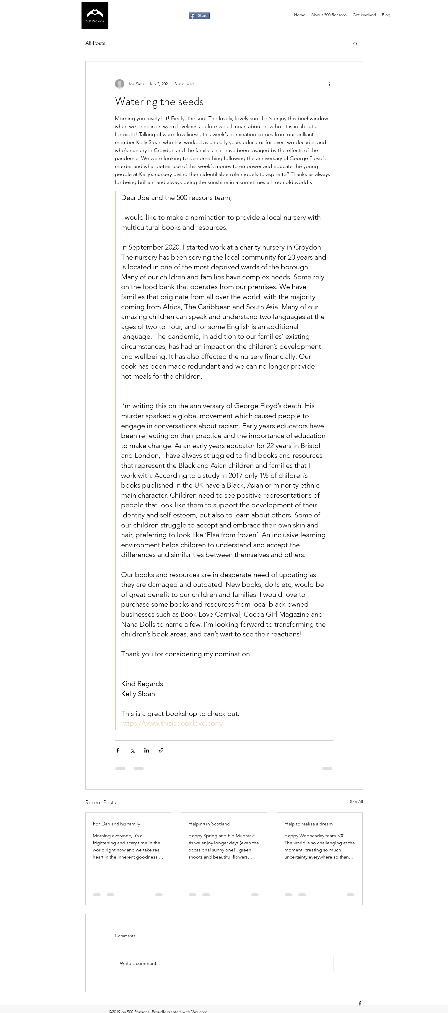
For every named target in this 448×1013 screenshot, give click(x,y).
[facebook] (360, 1003)
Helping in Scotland (209, 824)
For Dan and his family (116, 824)
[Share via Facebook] (117, 750)
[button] (355, 43)
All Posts (95, 43)
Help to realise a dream (308, 824)
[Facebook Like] (173, 16)
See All (356, 801)
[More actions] (329, 83)
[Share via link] (161, 750)
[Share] (199, 15)
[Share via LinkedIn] (146, 750)
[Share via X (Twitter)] (132, 750)
